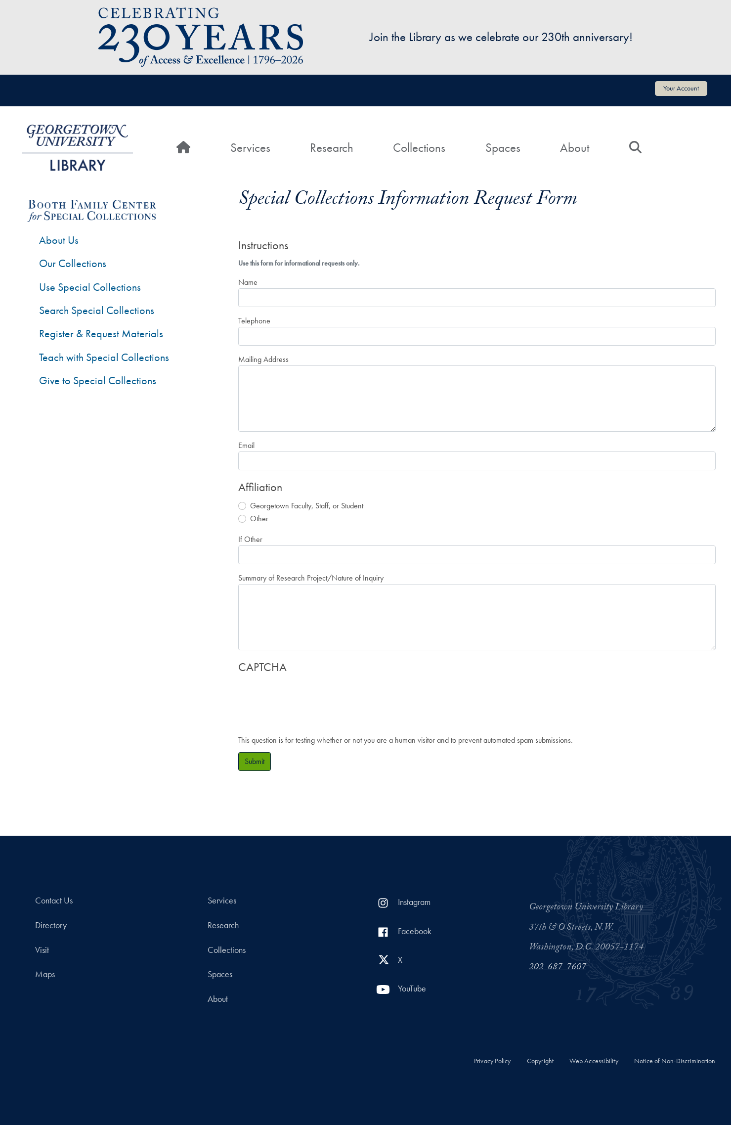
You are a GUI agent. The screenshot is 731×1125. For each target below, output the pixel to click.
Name (248, 282)
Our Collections (72, 263)
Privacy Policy (492, 1061)
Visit (42, 950)
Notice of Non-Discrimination (675, 1061)
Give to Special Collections (97, 380)
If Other (250, 539)
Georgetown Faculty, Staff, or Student (306, 505)
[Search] (635, 148)
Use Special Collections (90, 287)
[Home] (183, 148)
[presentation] (313, 699)
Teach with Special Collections (104, 357)
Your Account (681, 88)
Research (331, 147)
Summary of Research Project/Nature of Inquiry (311, 578)
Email (246, 445)
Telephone (254, 320)
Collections (419, 147)
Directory (51, 925)
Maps (45, 974)
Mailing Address (263, 359)
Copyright (540, 1061)
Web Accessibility (593, 1061)
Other (259, 518)
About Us (59, 240)
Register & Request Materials (101, 333)
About (574, 147)
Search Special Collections (96, 310)
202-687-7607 (557, 968)
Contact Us (54, 900)
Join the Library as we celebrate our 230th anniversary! (501, 37)
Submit (254, 761)
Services (250, 147)
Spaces (502, 147)
